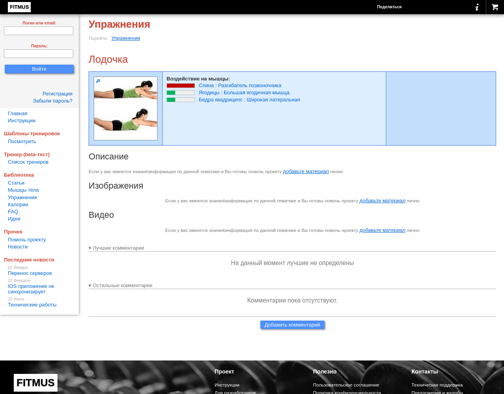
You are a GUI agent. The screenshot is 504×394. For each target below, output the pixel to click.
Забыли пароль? (52, 101)
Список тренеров (28, 162)
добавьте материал (306, 171)
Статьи (16, 183)
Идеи (14, 219)
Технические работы (39, 302)
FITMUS (19, 7)
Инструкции (21, 120)
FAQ (13, 212)
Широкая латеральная (273, 100)
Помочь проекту (27, 240)
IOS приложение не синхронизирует (39, 286)
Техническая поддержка (437, 384)
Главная (17, 113)
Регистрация (57, 94)
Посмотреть (22, 141)
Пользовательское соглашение (346, 384)
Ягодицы (209, 92)
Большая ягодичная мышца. (257, 92)
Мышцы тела (23, 190)
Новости (18, 247)
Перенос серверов (39, 270)
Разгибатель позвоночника (250, 85)
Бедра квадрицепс (221, 100)
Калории (18, 204)
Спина (206, 85)
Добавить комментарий (292, 325)
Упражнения (125, 38)
